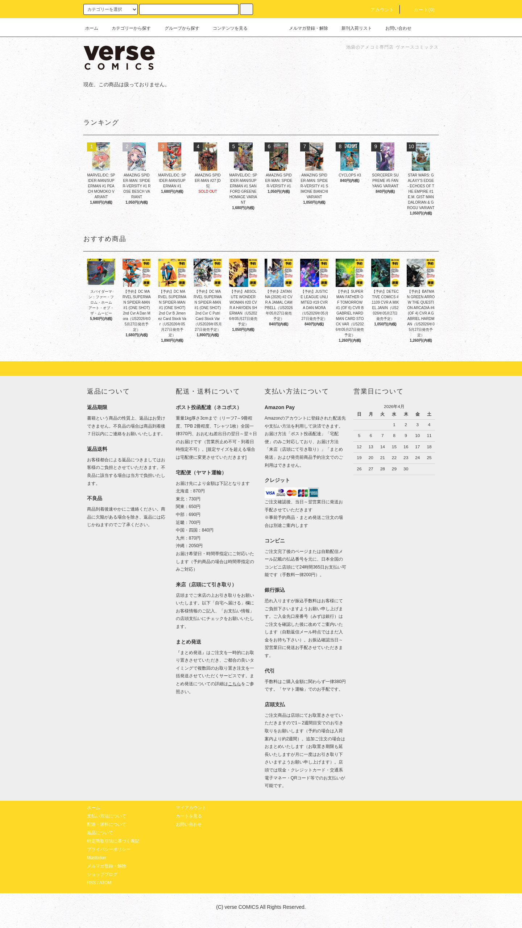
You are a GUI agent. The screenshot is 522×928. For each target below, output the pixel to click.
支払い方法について (106, 816)
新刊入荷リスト (352, 28)
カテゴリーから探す (127, 28)
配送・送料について (106, 824)
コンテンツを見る (226, 28)
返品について (100, 832)
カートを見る (189, 816)
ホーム (91, 28)
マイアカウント (191, 807)
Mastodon (96, 857)
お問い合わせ (394, 28)
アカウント (378, 9)
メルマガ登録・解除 (304, 28)
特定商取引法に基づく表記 (113, 841)
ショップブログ (102, 874)
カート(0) (420, 9)
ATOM (105, 882)
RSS (91, 882)
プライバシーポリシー (108, 849)
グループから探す (177, 28)
